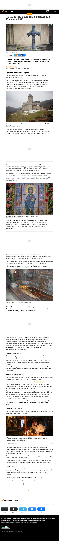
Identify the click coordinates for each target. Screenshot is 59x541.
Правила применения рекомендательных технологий (14, 522)
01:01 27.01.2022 (10, 22)
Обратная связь (33, 522)
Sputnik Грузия (11, 67)
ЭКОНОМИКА (37, 504)
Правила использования (18, 518)
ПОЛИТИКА (29, 504)
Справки (14, 480)
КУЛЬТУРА (53, 504)
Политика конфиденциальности (19, 520)
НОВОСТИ (3, 504)
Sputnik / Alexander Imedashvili (13, 126)
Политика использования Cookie (36, 520)
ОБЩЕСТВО (46, 504)
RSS (54, 518)
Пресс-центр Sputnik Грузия (45, 518)
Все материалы (20, 504)
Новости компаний (5, 520)
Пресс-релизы (34, 518)
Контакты (9, 518)
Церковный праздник (22, 480)
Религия (8, 480)
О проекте (3, 518)
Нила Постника (39, 382)
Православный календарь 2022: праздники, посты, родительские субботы (27, 439)
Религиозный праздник (34, 480)
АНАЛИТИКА (11, 504)
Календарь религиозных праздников (15, 483)
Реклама (27, 518)
